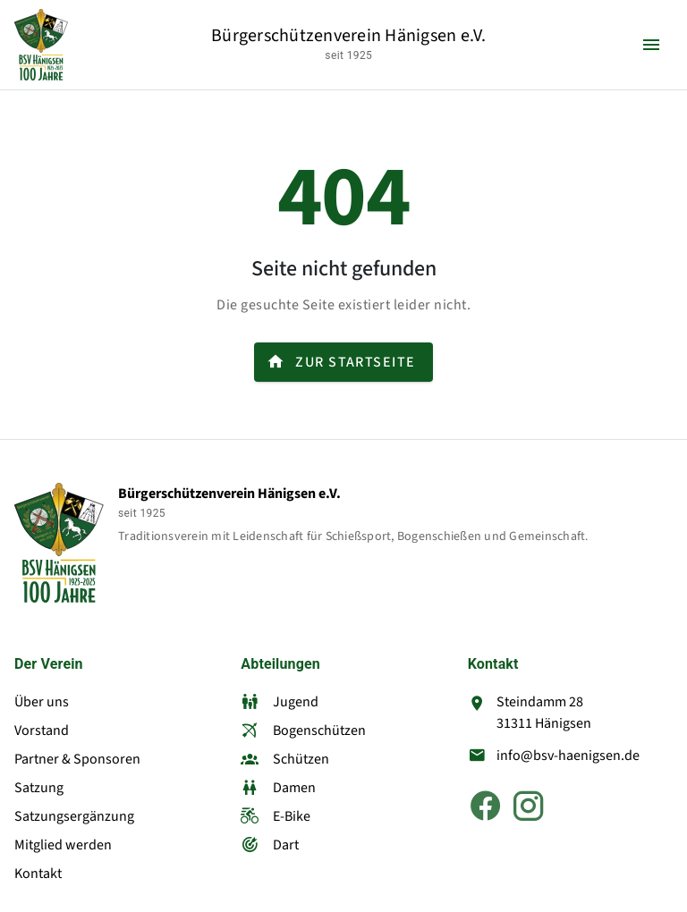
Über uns (41, 702)
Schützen (285, 759)
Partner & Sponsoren (77, 759)
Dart (270, 845)
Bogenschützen (303, 730)
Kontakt (38, 873)
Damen (278, 788)
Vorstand (41, 730)
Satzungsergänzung (74, 816)
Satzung (39, 788)
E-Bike (275, 816)
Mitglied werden (63, 845)
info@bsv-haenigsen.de (568, 755)
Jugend (279, 702)
